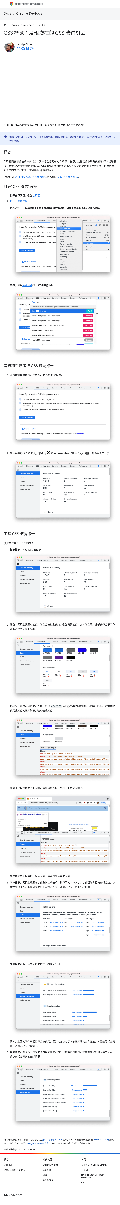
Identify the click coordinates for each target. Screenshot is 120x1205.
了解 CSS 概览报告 (67, 177)
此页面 (36, 195)
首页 (6, 25)
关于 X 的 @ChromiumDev (94, 1164)
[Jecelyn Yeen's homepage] (32, 49)
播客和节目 (47, 1179)
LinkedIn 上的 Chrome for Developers (93, 1176)
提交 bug (8, 1164)
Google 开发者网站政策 (37, 1143)
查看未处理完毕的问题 (15, 1169)
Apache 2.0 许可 (101, 1139)
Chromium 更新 (50, 1164)
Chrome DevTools (29, 14)
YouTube (85, 1169)
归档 (44, 1174)
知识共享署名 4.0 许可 (52, 1139)
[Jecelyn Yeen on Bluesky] (27, 49)
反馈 (100, 136)
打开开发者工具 (19, 201)
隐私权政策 (16, 1195)
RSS (83, 1182)
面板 (44, 25)
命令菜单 (27, 285)
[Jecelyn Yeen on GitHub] (23, 49)
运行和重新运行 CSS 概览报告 (30, 177)
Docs (7, 14)
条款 (6, 1195)
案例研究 (46, 1169)
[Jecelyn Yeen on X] (18, 49)
